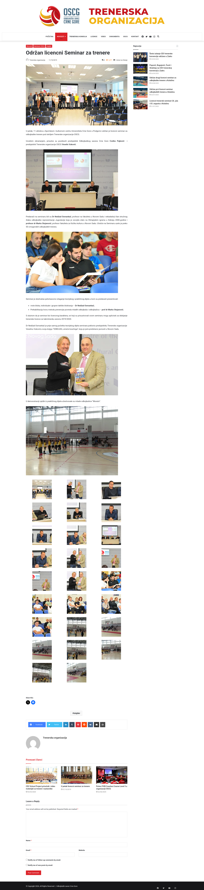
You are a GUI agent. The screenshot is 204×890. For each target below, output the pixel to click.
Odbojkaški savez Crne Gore (67, 885)
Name (29, 840)
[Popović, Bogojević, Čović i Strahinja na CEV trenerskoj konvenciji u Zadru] (140, 69)
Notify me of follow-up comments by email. (44, 859)
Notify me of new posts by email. (40, 864)
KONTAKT (135, 36)
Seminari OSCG (39, 46)
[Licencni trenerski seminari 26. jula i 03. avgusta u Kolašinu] (140, 104)
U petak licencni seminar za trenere (75, 785)
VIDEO (103, 36)
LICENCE (94, 36)
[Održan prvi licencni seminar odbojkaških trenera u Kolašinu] (140, 93)
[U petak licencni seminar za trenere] (76, 774)
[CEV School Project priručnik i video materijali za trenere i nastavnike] (41, 774)
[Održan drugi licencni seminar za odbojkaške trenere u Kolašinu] (140, 81)
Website (82, 849)
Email (28, 849)
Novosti (29, 46)
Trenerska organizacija (39, 60)
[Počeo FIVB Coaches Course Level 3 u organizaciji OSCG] (111, 774)
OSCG (125, 36)
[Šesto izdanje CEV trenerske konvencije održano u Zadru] (140, 57)
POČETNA (49, 36)
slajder (49, 46)
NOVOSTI (60, 36)
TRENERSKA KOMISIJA (78, 36)
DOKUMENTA (114, 36)
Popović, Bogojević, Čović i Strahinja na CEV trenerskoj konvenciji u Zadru (160, 68)
